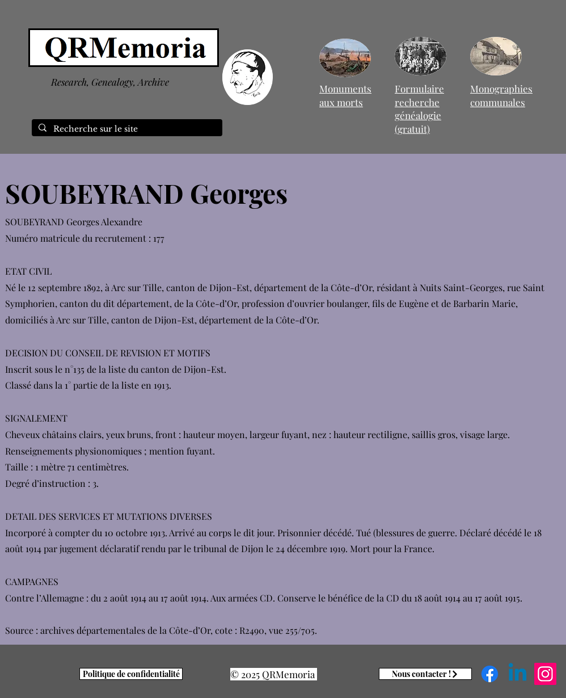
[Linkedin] (517, 674)
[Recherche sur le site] (125, 129)
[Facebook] (490, 674)
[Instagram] (545, 674)
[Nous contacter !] (425, 674)
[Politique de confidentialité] (131, 674)
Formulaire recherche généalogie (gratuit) (419, 108)
